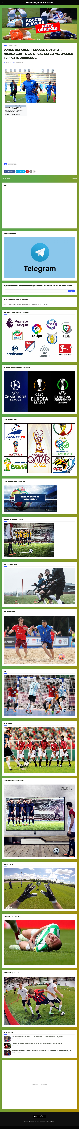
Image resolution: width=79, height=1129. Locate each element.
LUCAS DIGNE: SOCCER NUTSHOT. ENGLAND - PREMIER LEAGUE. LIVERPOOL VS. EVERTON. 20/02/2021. (41, 1051)
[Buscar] (36, 291)
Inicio (5, 45)
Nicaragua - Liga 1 (12, 45)
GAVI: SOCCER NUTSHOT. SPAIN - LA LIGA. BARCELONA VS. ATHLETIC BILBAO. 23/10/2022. (37, 1037)
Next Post (74, 178)
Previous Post (6, 178)
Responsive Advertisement (39, 1084)
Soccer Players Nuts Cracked (39, 2)
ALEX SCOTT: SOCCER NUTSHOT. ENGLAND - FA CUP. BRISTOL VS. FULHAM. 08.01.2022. (37, 1044)
